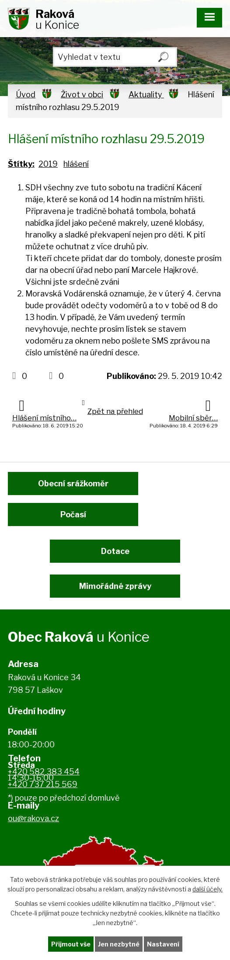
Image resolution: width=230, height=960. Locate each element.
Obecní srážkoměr (73, 483)
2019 (48, 164)
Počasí (73, 514)
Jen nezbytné (118, 944)
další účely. (207, 889)
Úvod (25, 94)
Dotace (115, 551)
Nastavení (163, 944)
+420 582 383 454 (44, 771)
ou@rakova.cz (33, 818)
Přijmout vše (71, 944)
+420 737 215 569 (42, 784)
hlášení (76, 164)
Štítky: (21, 164)
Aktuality (146, 94)
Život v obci (82, 94)
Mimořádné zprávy (115, 586)
